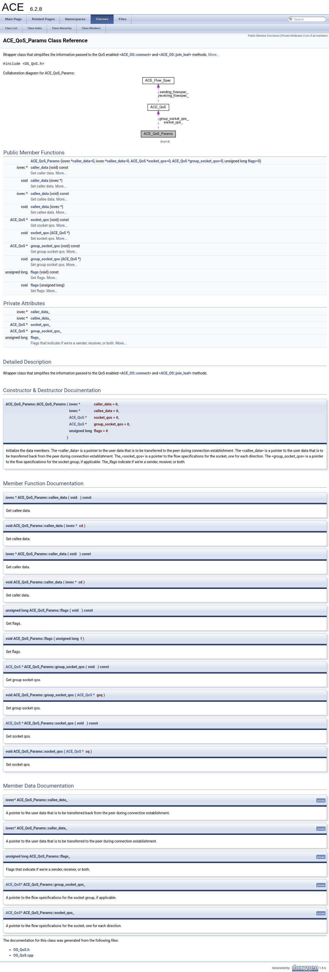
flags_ (35, 337)
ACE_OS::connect (135, 55)
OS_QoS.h (21, 950)
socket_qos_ (40, 325)
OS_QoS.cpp (23, 955)
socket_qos (157, 161)
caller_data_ (40, 312)
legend (165, 141)
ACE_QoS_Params (45, 161)
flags (252, 161)
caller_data (81, 161)
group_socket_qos (204, 161)
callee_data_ (40, 318)
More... (213, 55)
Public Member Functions (263, 35)
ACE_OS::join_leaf (175, 55)
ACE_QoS (138, 161)
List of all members (316, 35)
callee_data (116, 161)
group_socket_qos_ (46, 331)
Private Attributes (291, 35)
